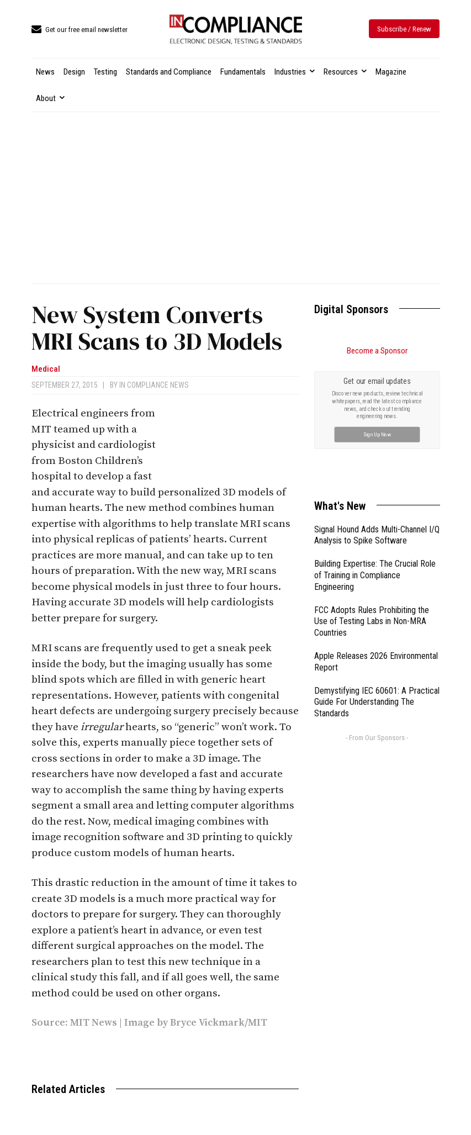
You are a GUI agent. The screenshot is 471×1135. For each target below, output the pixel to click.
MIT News (93, 1022)
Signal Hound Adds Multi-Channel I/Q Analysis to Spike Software (377, 411)
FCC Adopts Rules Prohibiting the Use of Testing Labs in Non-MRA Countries (371, 497)
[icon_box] (79, 30)
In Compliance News (154, 385)
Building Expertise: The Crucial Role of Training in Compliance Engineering (375, 451)
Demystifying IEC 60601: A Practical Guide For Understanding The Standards (377, 578)
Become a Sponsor (377, 351)
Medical (45, 369)
